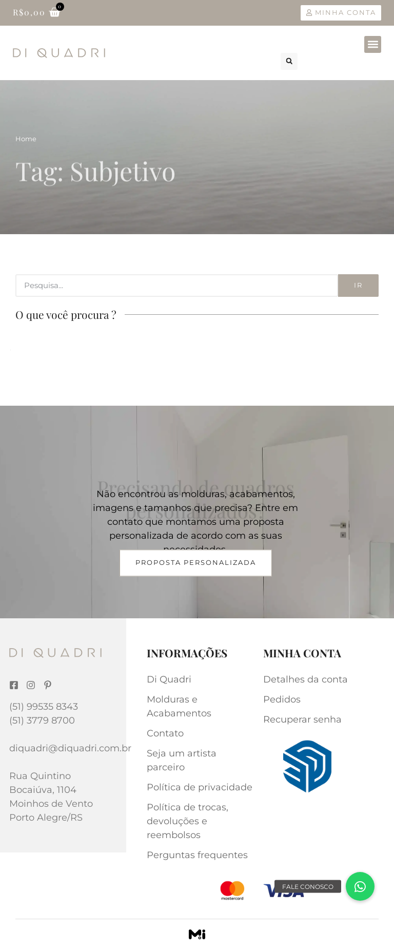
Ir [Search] (358, 285)
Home (25, 139)
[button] (372, 44)
